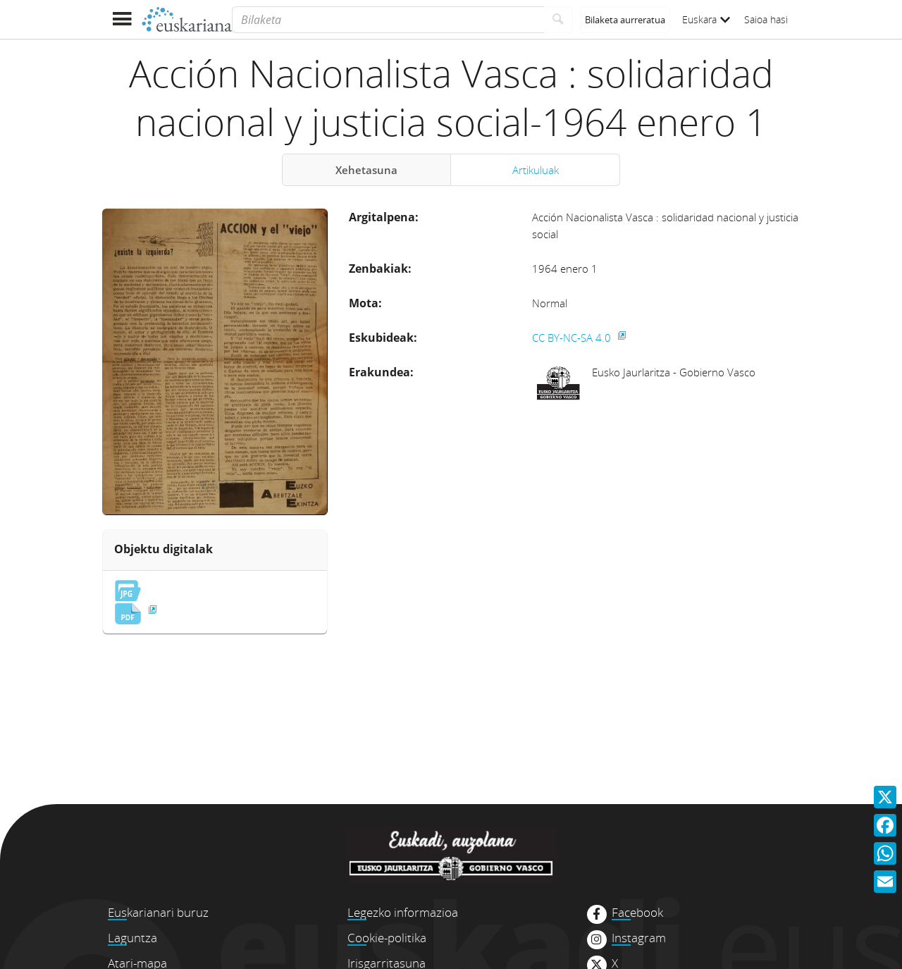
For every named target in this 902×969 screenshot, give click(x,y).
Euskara (706, 19)
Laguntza (132, 938)
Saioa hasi (766, 19)
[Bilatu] (558, 19)
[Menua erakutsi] (121, 19)
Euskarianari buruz (158, 912)
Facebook (637, 912)
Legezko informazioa (402, 912)
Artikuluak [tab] (535, 170)
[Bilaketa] (388, 19)
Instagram (639, 938)
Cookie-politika (386, 938)
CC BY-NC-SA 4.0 (573, 338)
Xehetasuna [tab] (366, 170)
